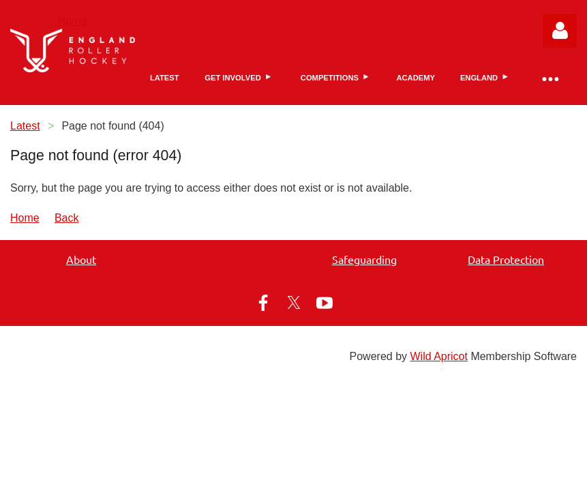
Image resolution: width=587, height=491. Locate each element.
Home (72, 21)
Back (67, 218)
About (81, 259)
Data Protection (506, 259)
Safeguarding (364, 259)
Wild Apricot (438, 356)
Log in (560, 31)
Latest (25, 126)
